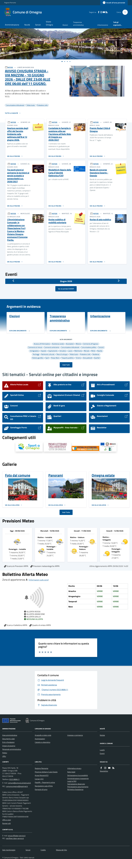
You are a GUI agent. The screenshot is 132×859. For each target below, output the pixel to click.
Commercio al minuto (35, 347)
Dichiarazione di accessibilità (77, 775)
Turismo (78, 358)
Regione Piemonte (10, 2)
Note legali (71, 772)
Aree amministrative (9, 735)
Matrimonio (78, 351)
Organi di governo (8, 745)
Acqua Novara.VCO (41, 775)
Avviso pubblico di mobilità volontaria (57, 221)
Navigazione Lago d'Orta (44, 786)
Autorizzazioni (40, 738)
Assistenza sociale (58, 344)
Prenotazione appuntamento (77, 786)
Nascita (99, 351)
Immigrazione (34, 351)
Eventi (102, 753)
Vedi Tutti (66, 364)
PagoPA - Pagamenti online (45, 782)
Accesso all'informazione (42, 344)
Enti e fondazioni (8, 742)
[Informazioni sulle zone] (39, 579)
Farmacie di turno (41, 789)
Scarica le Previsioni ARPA (16, 566)
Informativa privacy (74, 768)
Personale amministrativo (11, 749)
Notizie (102, 735)
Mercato (86, 351)
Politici (4, 752)
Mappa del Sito (61, 850)
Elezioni (65, 25)
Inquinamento (52, 351)
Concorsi (101, 347)
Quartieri (97, 358)
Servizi (38, 24)
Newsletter (104, 771)
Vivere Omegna (49, 23)
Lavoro (70, 351)
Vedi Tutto (66, 512)
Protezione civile (85, 354)
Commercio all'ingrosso (90, 344)
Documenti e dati (8, 738)
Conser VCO (39, 779)
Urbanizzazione (102, 25)
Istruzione (62, 351)
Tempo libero (55, 358)
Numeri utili (6, 823)
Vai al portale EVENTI (66, 288)
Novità (27, 24)
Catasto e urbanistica (42, 742)
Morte (93, 351)
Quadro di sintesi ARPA (40, 625)
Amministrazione (12, 24)
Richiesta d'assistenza (75, 789)
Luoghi (102, 750)
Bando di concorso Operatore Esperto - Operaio (99, 172)
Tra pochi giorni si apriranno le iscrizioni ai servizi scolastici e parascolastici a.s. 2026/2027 (18, 175)
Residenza (95, 354)
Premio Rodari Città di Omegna (100, 130)
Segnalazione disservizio (76, 784)
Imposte (43, 351)
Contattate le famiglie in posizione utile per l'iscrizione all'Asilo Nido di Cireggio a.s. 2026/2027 (59, 134)
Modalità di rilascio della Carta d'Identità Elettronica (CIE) (59, 172)
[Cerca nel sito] (124, 12)
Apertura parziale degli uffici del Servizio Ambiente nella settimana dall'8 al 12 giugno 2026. (17, 134)
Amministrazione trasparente (78, 778)
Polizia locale (74, 354)
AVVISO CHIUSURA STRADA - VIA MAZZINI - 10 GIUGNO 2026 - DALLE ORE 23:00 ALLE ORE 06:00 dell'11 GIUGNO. (27, 77)
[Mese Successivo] (118, 281)
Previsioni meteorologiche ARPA (45, 566)
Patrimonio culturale (47, 354)
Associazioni (70, 344)
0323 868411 (14, 779)
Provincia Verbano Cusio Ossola (46, 772)
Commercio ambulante (51, 347)
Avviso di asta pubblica (100, 219)
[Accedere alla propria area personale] (114, 2)
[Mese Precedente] (13, 281)
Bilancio (78, 344)
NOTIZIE (10, 67)
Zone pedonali (87, 358)
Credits (43, 850)
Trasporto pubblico (67, 358)
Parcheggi (36, 354)
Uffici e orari (6, 820)
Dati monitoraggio (8, 850)
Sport (47, 358)
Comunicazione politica (88, 347)
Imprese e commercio (75, 735)
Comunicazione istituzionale (70, 347)
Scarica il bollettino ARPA (15, 625)
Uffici (4, 756)
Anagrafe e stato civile (43, 735)
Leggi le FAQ (71, 781)
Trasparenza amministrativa (78, 23)
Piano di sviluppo (62, 354)
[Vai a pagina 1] (64, 61)
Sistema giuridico (37, 358)
